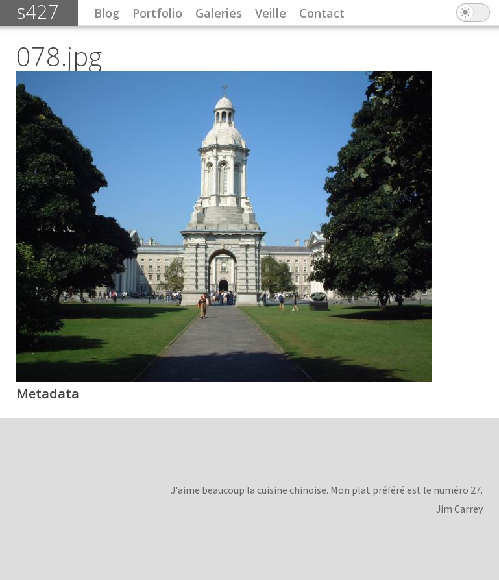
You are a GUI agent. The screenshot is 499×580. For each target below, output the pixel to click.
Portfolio (157, 13)
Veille (270, 13)
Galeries (218, 13)
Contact (322, 13)
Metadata (47, 393)
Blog (106, 13)
